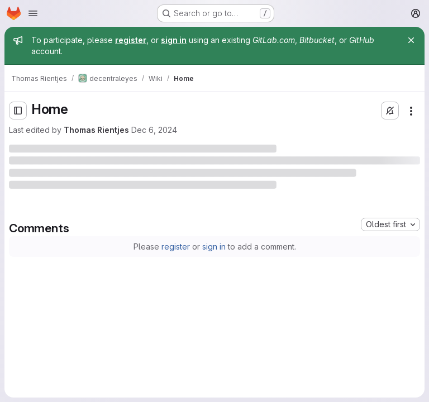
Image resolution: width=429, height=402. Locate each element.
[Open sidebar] (18, 110)
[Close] (411, 40)
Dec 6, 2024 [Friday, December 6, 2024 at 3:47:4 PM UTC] (154, 130)
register (175, 246)
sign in (214, 246)
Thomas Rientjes (96, 130)
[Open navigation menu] (33, 13)
